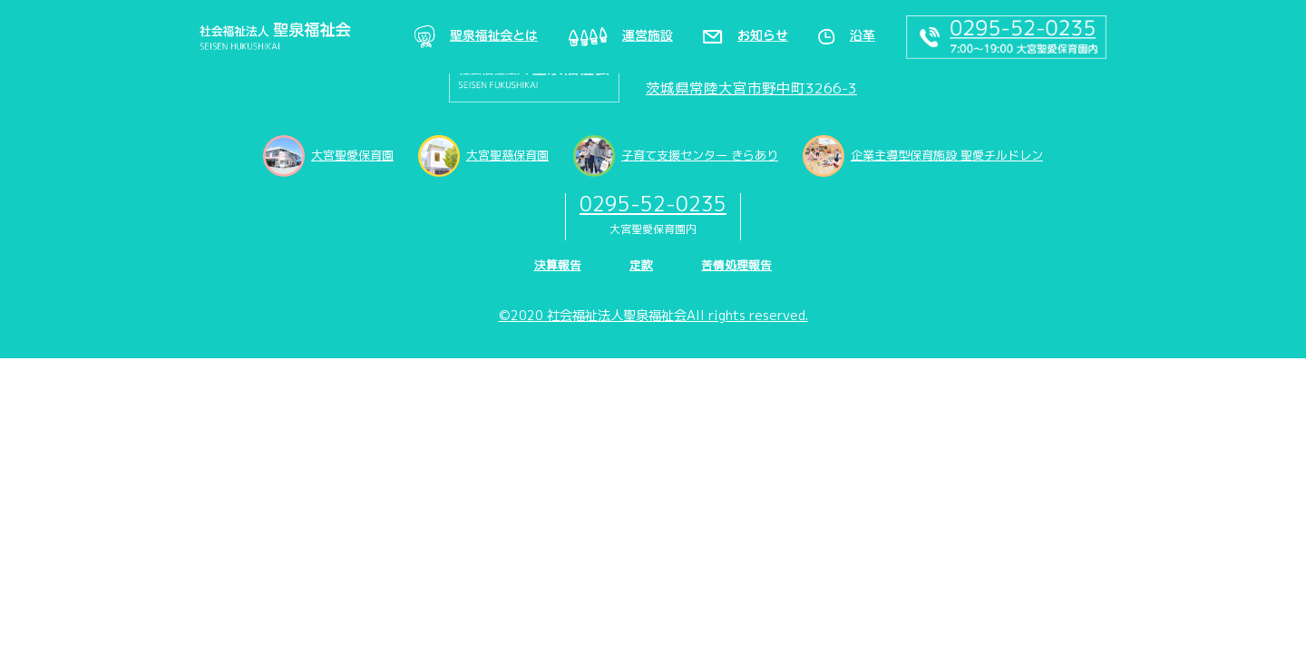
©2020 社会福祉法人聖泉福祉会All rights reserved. (653, 316)
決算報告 (557, 265)
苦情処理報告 (736, 265)
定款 (641, 265)
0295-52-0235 (653, 204)
